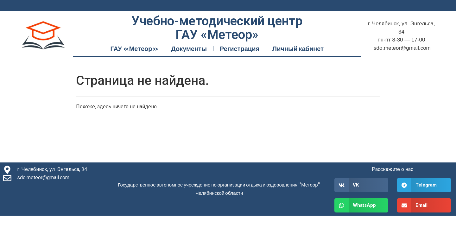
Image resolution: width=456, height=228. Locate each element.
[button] (361, 185)
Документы (189, 49)
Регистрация (239, 49)
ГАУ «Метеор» (134, 49)
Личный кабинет (298, 49)
